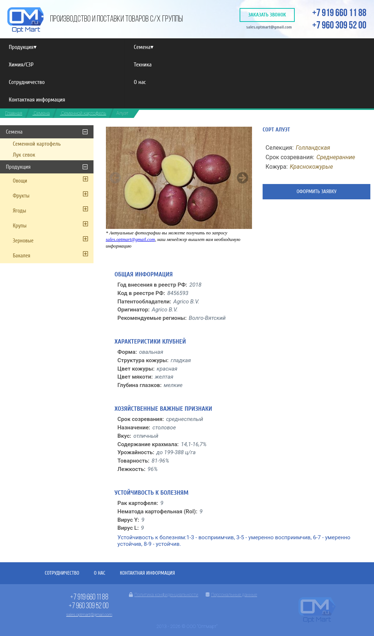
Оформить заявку (316, 191)
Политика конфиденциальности (163, 594)
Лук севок (24, 155)
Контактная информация (37, 99)
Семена (143, 47)
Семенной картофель (83, 113)
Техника (143, 64)
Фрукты (21, 196)
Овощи (20, 181)
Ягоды (19, 211)
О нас (140, 82)
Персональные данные (231, 594)
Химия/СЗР (21, 64)
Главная (13, 113)
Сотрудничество (27, 82)
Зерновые (23, 241)
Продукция (23, 47)
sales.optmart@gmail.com (269, 27)
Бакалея (21, 256)
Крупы (20, 226)
